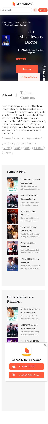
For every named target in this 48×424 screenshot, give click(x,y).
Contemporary (26, 183)
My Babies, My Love (30, 179)
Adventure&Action (22, 22)
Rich (27, 148)
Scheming (38, 148)
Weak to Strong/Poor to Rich (28, 139)
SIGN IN (43, 10)
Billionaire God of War (29, 195)
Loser (17, 148)
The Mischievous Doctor (15, 25)
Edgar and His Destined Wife (28, 243)
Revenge (7, 139)
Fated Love (8, 143)
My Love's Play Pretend (28, 211)
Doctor (7, 148)
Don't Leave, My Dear (28, 227)
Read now (27, 69)
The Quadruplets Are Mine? (29, 258)
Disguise (7, 152)
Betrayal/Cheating (26, 143)
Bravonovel (7, 22)
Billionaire (25, 215)
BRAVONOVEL (23, 4)
